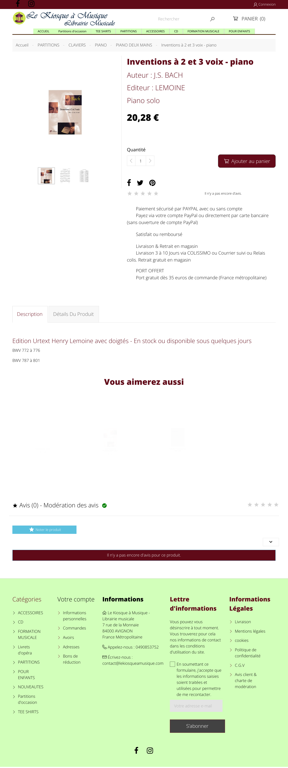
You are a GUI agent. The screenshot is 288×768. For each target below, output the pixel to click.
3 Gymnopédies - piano (42, 456)
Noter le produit (44, 531)
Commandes (74, 629)
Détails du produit (74, 314)
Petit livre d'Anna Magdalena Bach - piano (110, 457)
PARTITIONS (29, 663)
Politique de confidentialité (248, 654)
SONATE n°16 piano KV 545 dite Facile (177, 457)
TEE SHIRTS (28, 713)
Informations (123, 600)
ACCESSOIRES (30, 614)
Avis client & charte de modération (246, 682)
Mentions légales (250, 632)
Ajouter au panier (246, 161)
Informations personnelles (74, 617)
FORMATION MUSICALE (29, 635)
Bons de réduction (72, 660)
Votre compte (75, 600)
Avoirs (68, 638)
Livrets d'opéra (25, 651)
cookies (242, 641)
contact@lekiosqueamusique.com (133, 664)
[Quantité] (140, 161)
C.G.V (240, 666)
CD (20, 623)
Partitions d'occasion (27, 700)
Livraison (243, 623)
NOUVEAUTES (30, 688)
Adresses (71, 648)
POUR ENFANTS (26, 676)
